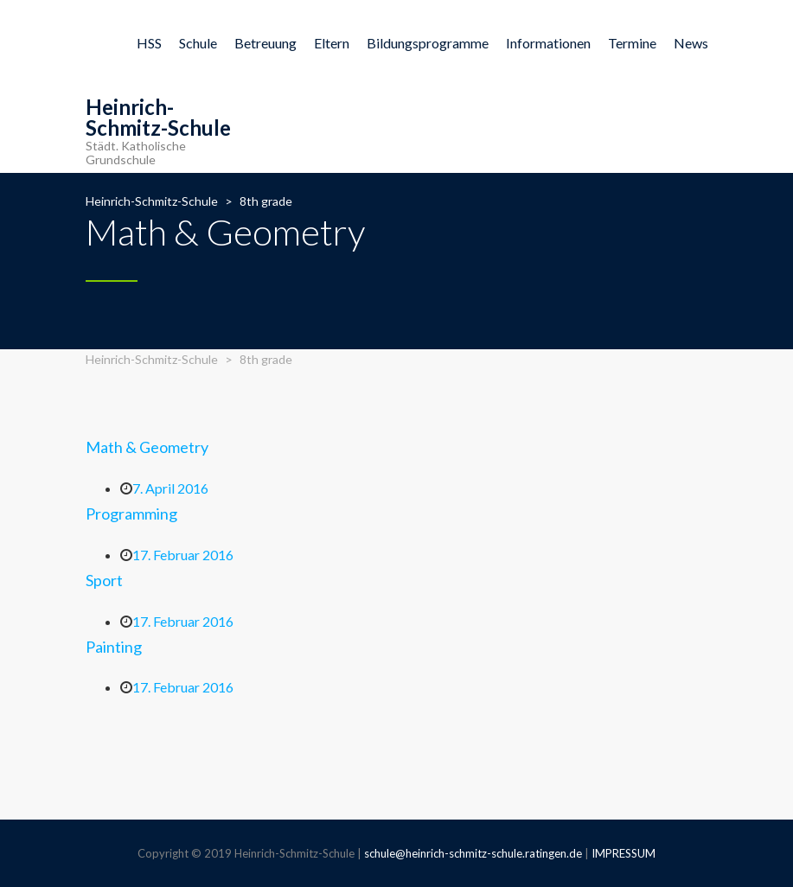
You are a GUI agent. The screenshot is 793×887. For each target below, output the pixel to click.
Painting (114, 646)
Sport (104, 580)
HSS (149, 43)
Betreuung (265, 43)
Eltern (331, 43)
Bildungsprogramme (428, 43)
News (691, 43)
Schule (198, 43)
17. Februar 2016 (182, 554)
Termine (632, 43)
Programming (131, 513)
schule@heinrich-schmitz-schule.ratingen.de (473, 853)
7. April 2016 (170, 488)
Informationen (548, 43)
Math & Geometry (147, 446)
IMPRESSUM (624, 853)
